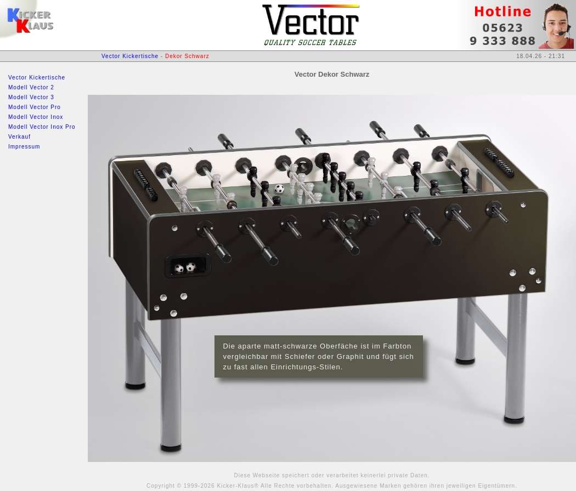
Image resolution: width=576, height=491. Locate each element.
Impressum (24, 147)
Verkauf (19, 137)
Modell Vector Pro (34, 107)
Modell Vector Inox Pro (42, 127)
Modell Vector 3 (31, 97)
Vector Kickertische (36, 78)
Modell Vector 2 (31, 87)
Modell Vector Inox (35, 117)
